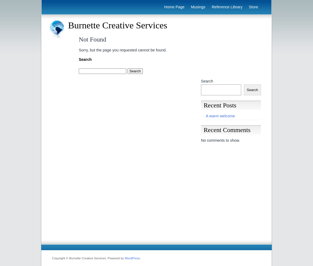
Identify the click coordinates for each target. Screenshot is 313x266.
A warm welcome (220, 116)
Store (253, 7)
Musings (198, 7)
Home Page (174, 7)
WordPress (132, 258)
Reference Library (227, 7)
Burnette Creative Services (117, 25)
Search (207, 81)
